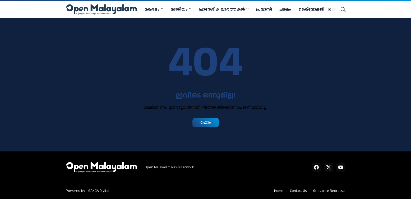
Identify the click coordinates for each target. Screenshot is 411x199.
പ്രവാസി (264, 9)
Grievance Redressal (329, 190)
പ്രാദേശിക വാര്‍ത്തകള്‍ (222, 9)
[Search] (340, 9)
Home (278, 190)
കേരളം (152, 9)
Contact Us (298, 190)
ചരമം (285, 9)
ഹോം (205, 122)
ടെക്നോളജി (311, 9)
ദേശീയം (179, 9)
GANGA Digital (98, 190)
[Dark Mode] (331, 9)
